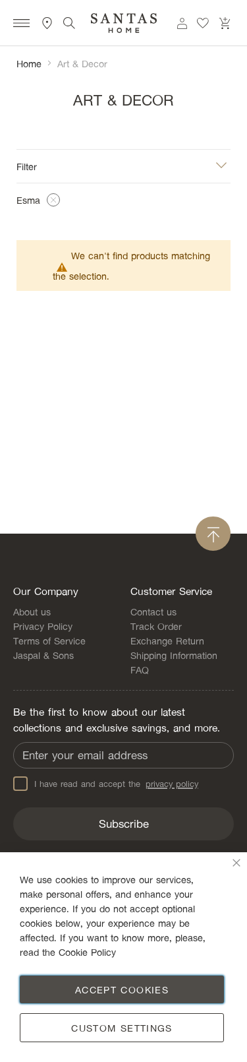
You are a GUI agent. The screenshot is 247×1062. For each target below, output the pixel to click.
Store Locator (47, 23)
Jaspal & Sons (43, 655)
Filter (26, 165)
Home (28, 63)
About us (32, 611)
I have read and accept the (105, 783)
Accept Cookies (122, 989)
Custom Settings (121, 1027)
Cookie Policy (87, 951)
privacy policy (172, 783)
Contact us (153, 611)
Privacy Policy (42, 626)
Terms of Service (49, 640)
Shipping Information (173, 655)
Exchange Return (167, 640)
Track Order (156, 626)
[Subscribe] (123, 823)
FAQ (139, 669)
